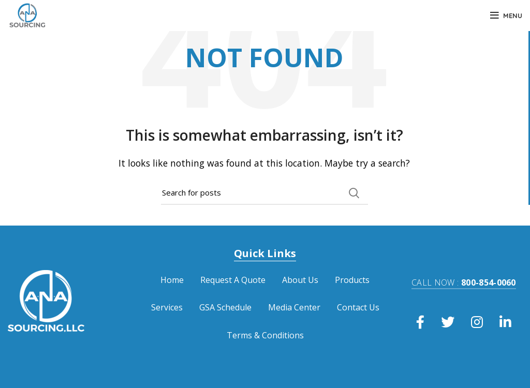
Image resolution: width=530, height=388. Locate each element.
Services (167, 307)
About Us (300, 280)
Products (352, 280)
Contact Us (358, 307)
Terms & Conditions (265, 335)
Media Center (294, 307)
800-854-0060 (463, 282)
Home (172, 280)
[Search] (264, 193)
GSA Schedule (225, 307)
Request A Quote (233, 280)
